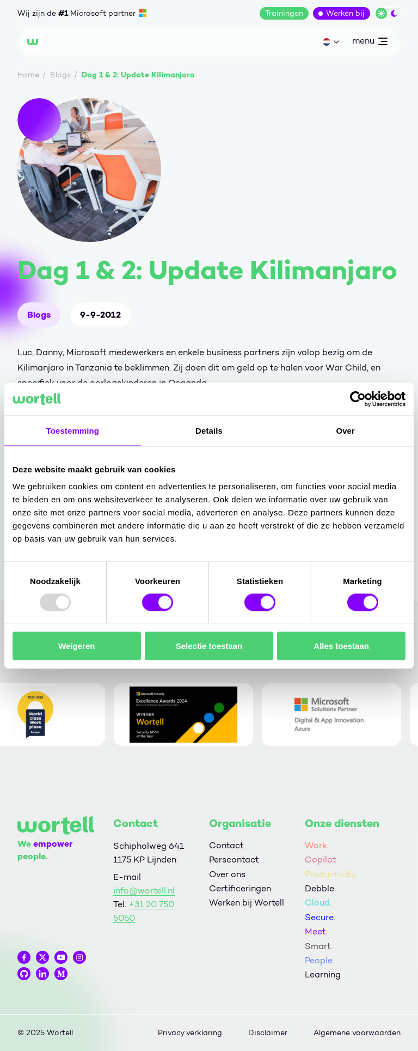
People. (319, 960)
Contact (226, 845)
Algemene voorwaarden (357, 1032)
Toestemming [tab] (73, 430)
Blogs (39, 314)
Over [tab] (345, 430)
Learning (323, 974)
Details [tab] (209, 430)
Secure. (320, 917)
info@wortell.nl (144, 890)
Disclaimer (267, 1032)
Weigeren (76, 646)
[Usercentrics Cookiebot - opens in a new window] (357, 399)
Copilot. (321, 859)
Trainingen (284, 13)
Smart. (319, 946)
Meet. (316, 931)
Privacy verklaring (190, 1032)
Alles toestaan (341, 646)
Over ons (227, 874)
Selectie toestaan (209, 646)
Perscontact (234, 859)
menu (370, 43)
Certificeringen (240, 888)
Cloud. (318, 902)
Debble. (320, 888)
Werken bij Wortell (246, 902)
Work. (317, 845)
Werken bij (345, 13)
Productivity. (331, 874)
